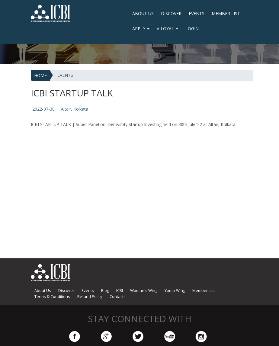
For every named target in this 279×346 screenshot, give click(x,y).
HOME (40, 75)
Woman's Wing (143, 290)
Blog (105, 290)
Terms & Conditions (52, 296)
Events (196, 13)
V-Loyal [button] (167, 28)
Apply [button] (140, 28)
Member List (226, 13)
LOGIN (192, 28)
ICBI (119, 290)
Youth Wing (175, 290)
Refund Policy (89, 296)
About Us (143, 13)
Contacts (118, 296)
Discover (171, 13)
